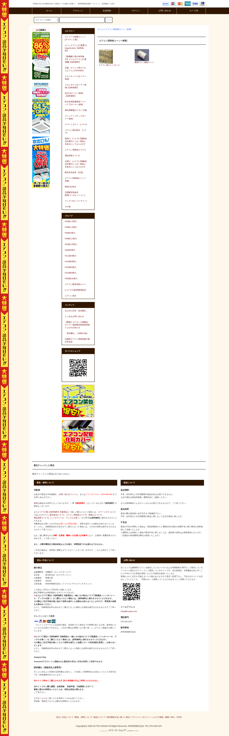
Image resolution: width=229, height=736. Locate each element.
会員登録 (104, 10)
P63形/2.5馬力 (71, 244)
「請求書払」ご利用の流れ (76, 333)
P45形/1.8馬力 (71, 227)
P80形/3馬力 (70, 250)
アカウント (75, 10)
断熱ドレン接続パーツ (144, 56)
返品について (99, 717)
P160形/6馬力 (70, 267)
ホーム (46, 10)
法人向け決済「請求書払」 (76, 311)
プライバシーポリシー (140, 717)
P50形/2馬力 (70, 233)
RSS (172, 717)
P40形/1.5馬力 (71, 221)
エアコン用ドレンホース (109, 57)
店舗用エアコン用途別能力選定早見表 (77, 340)
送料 (36, 503)
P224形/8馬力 (70, 273)
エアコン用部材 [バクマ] (76, 515)
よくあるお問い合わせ (74, 316)
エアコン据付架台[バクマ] (53, 515)
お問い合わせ (162, 10)
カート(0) (191, 10)
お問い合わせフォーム (68, 494)
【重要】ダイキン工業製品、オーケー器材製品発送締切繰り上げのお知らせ (77, 325)
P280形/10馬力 (71, 279)
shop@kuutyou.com (129, 611)
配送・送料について (83, 717)
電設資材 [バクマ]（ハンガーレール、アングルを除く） (57, 518)
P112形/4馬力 (70, 256)
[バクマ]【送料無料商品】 (76, 290)
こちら (42, 698)
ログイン (133, 10)
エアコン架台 (70, 296)
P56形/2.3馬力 (71, 239)
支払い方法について (64, 717)
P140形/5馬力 (70, 262)
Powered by (119, 731)
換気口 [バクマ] (95, 515)
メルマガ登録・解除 (160, 717)
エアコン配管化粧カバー (75, 284)
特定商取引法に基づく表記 (118, 717)
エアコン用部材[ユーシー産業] (118, 29)
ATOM (178, 717)
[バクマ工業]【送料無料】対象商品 (52, 512)
